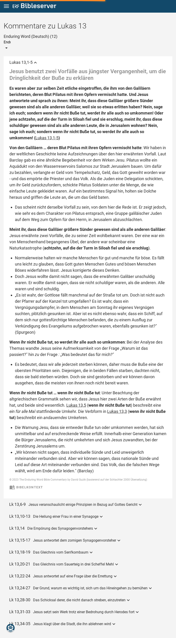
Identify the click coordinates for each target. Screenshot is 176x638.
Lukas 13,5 (76, 405)
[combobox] (30, 42)
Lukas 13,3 (117, 411)
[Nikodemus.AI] (10, 628)
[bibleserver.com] (34, 6)
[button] (6, 6)
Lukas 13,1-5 (47, 137)
